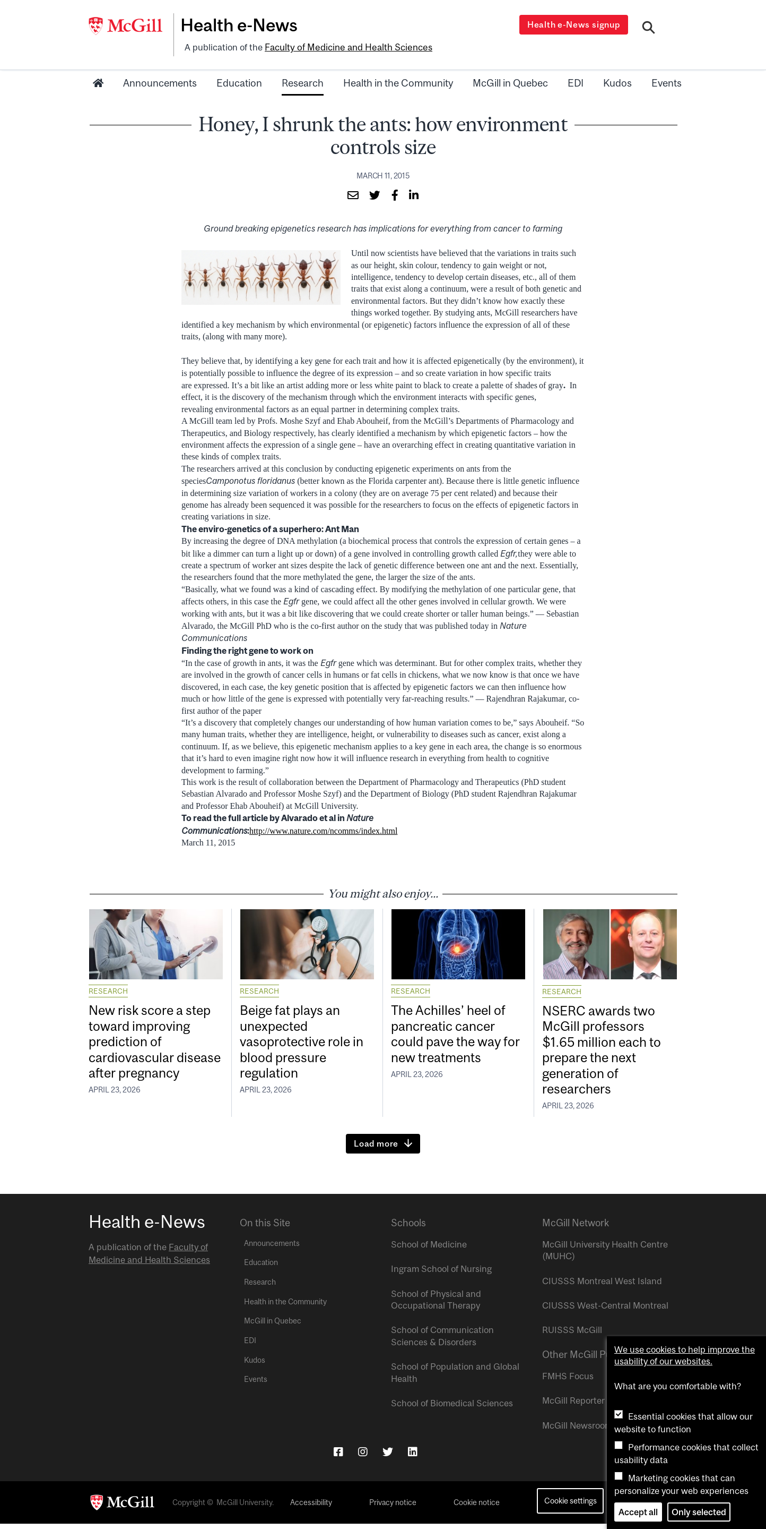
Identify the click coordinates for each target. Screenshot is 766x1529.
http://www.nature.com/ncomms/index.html (323, 828)
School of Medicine (429, 1249)
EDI (576, 81)
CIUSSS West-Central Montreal (605, 1310)
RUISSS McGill (572, 1335)
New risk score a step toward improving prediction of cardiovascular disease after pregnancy (155, 1051)
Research (303, 81)
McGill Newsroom (577, 1430)
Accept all (638, 1512)
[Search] (649, 28)
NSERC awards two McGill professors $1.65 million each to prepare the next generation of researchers (606, 1051)
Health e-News (242, 25)
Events (666, 81)
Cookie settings (570, 1506)
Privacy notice (392, 1508)
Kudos (617, 81)
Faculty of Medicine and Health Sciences (346, 46)
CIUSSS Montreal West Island (602, 1286)
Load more (376, 1149)
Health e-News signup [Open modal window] (574, 24)
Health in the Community (398, 81)
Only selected (699, 1512)
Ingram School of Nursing (441, 1274)
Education (239, 81)
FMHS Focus (568, 1381)
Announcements (160, 81)
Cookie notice (477, 1508)
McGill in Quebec (510, 81)
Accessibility (311, 1508)
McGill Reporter (573, 1406)
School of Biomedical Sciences (452, 1408)
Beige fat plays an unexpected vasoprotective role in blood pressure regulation (307, 1043)
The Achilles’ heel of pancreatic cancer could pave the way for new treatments (453, 1035)
